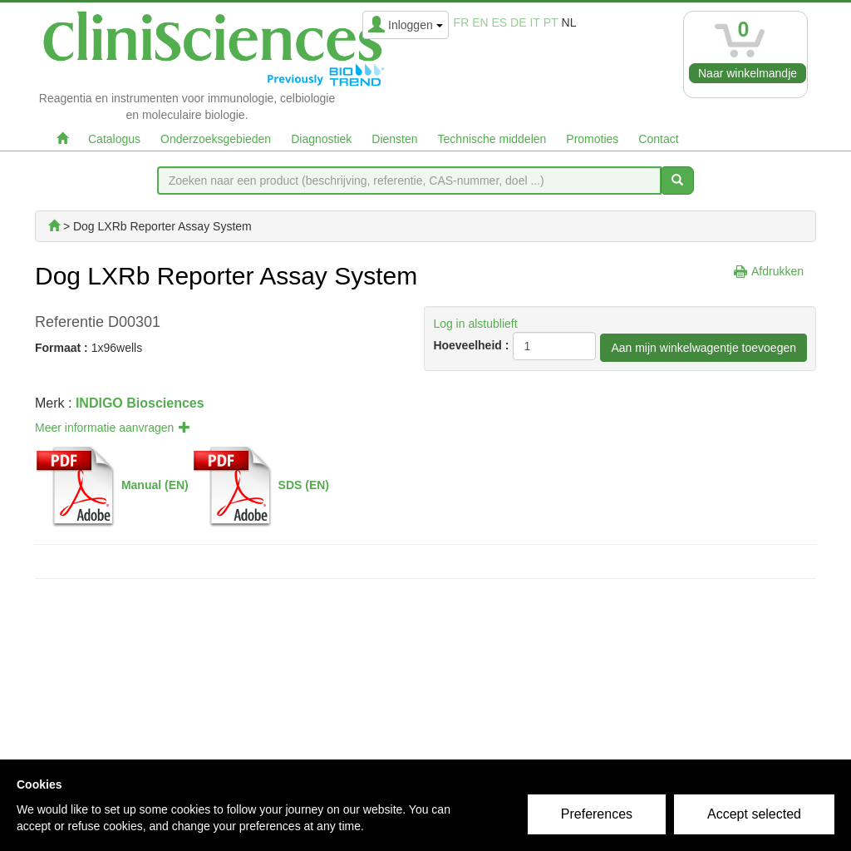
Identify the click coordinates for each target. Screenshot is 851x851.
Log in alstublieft (475, 323)
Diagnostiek (321, 139)
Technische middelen (492, 139)
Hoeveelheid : (471, 345)
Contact (658, 139)
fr (462, 22)
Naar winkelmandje (747, 73)
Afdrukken (777, 271)
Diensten (394, 139)
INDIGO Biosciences (140, 403)
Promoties (592, 139)
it (534, 22)
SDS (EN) (303, 485)
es (500, 22)
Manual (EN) (155, 485)
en (480, 22)
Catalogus (114, 139)
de (518, 22)
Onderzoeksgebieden (215, 139)
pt (551, 22)
